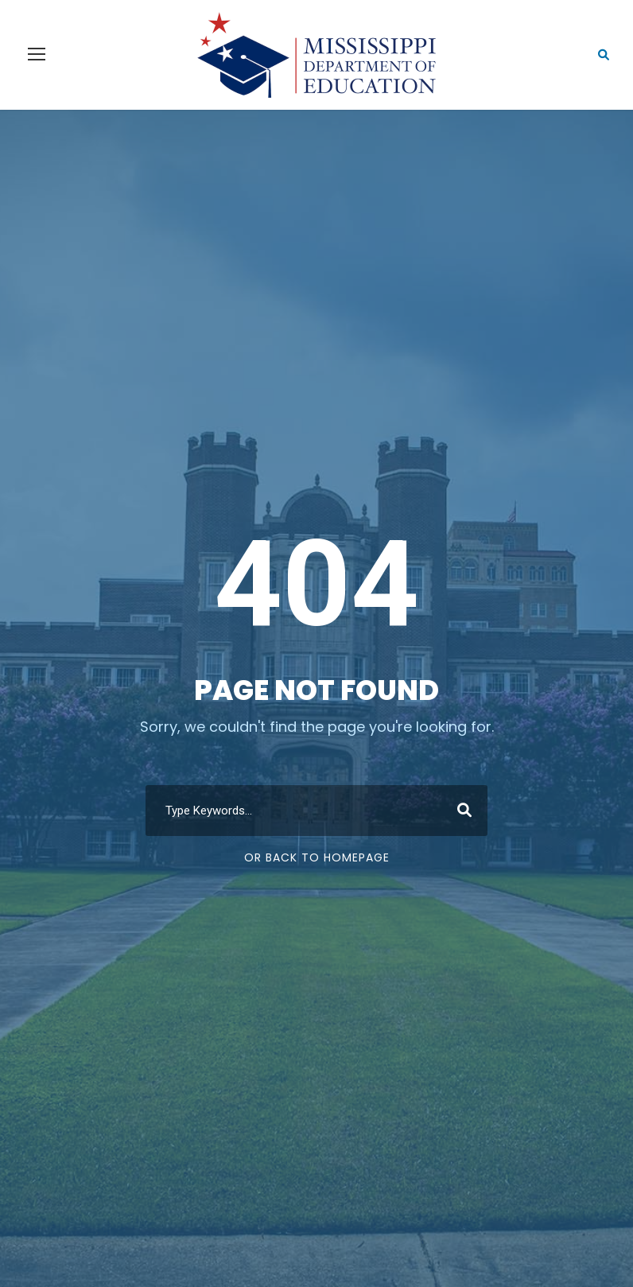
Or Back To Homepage (317, 857)
